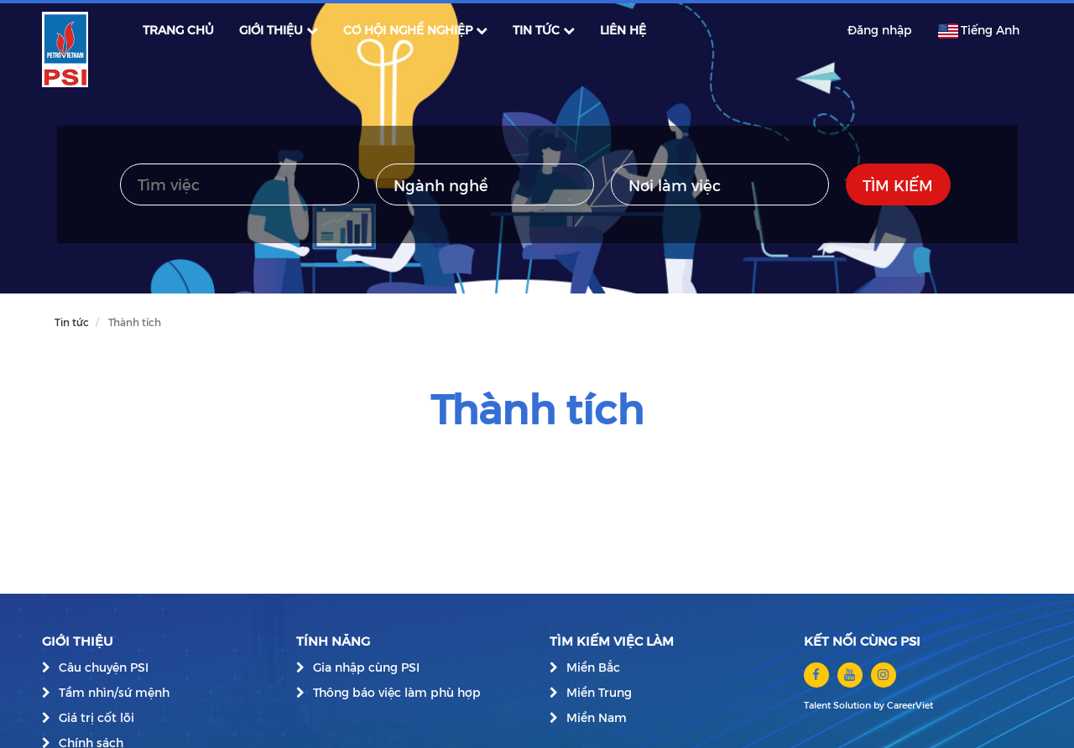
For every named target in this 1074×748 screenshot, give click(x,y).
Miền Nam (596, 717)
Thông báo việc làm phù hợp (397, 692)
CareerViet (910, 704)
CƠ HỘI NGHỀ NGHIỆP (415, 30)
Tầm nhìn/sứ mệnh (114, 692)
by (880, 704)
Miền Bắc (593, 667)
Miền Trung (599, 692)
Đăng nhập (879, 30)
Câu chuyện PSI (104, 667)
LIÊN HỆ (623, 30)
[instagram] (883, 675)
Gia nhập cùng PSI (366, 667)
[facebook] (816, 675)
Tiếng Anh (978, 30)
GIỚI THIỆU (278, 30)
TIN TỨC (544, 30)
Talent (818, 704)
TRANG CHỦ (178, 30)
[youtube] (850, 675)
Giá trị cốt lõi (96, 717)
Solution (853, 704)
